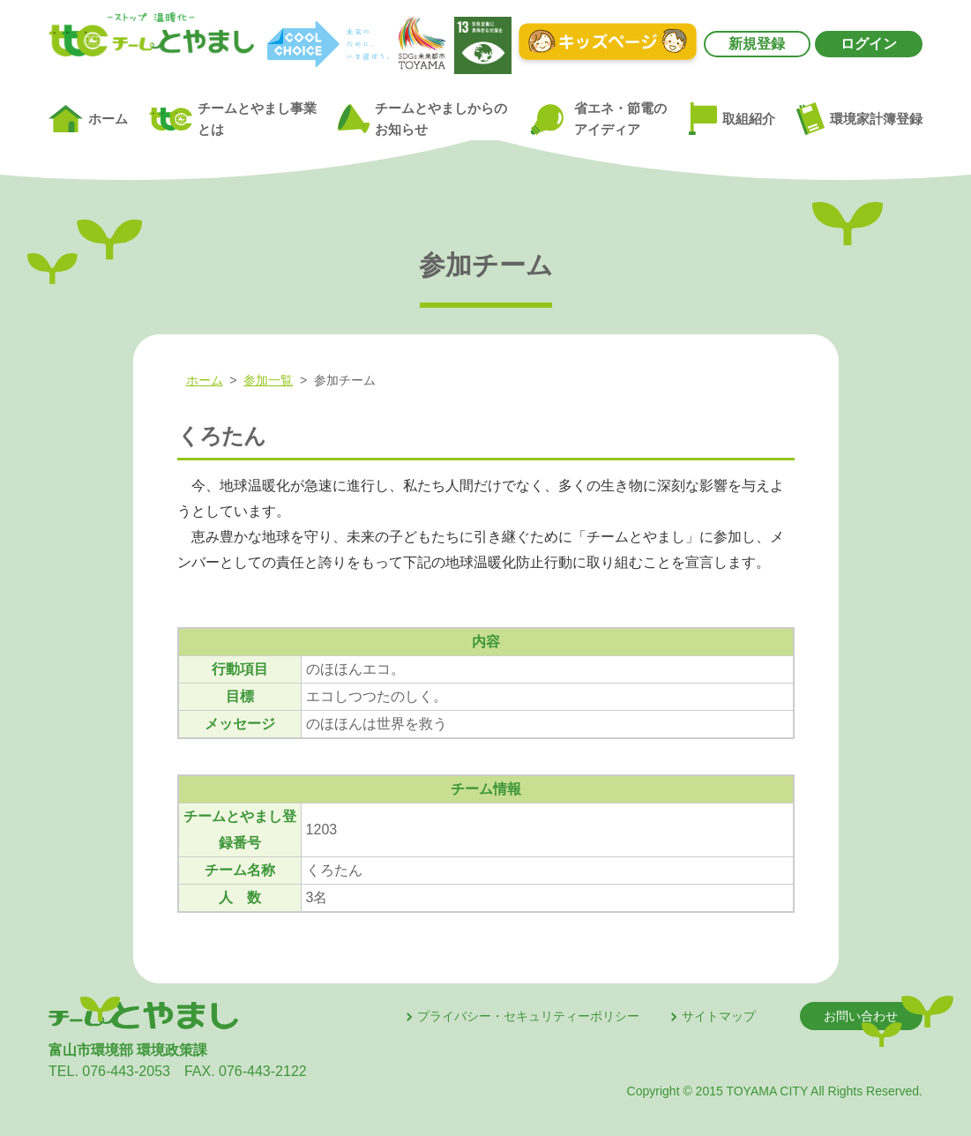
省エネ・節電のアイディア (598, 118)
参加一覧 (268, 380)
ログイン (868, 43)
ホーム (88, 119)
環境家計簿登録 (859, 118)
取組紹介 (732, 119)
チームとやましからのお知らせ (422, 119)
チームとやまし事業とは (232, 119)
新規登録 (756, 43)
